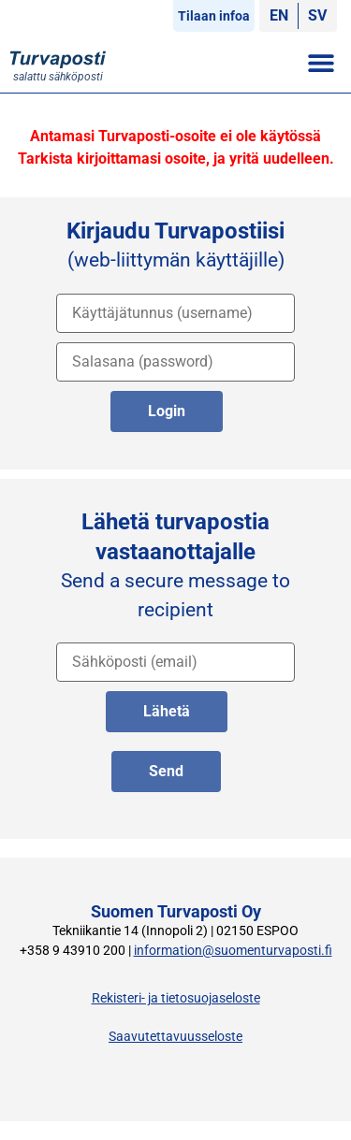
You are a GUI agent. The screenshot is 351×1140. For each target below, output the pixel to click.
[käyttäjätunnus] (175, 313)
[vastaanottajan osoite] (175, 662)
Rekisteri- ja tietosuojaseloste (176, 998)
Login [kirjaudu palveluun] (166, 411)
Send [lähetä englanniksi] (166, 771)
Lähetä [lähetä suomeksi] (166, 711)
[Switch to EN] (279, 16)
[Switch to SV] (317, 16)
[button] (321, 62)
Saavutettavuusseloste (175, 1037)
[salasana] (175, 362)
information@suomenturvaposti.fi (233, 951)
